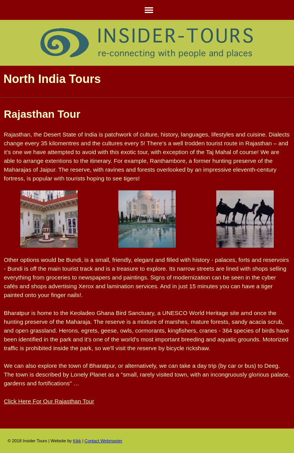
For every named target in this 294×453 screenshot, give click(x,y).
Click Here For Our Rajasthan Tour (49, 401)
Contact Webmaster (103, 440)
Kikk (77, 440)
